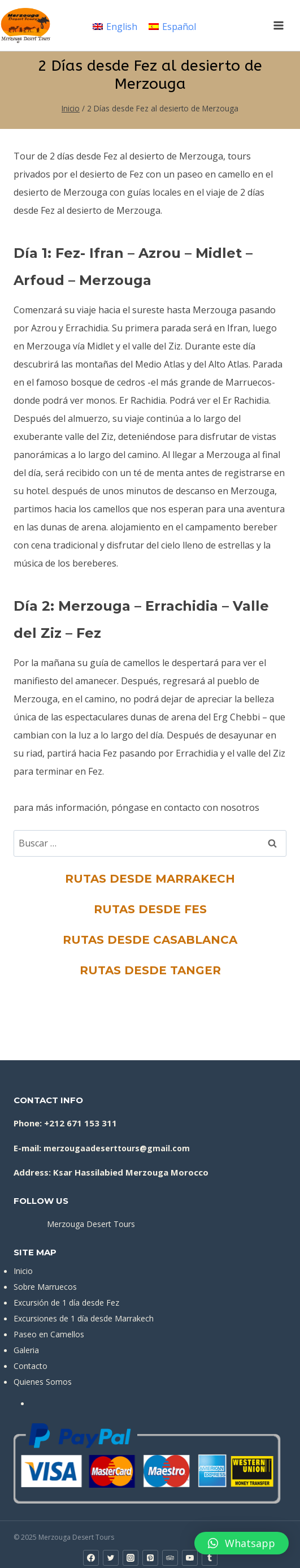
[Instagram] (130, 1558)
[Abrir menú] (278, 25)
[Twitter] (111, 1558)
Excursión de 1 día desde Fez (66, 1302)
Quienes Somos (43, 1381)
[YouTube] (190, 1558)
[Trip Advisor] (170, 1558)
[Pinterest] (150, 1558)
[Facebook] (91, 1558)
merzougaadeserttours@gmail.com (117, 1148)
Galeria (26, 1350)
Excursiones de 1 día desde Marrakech (84, 1318)
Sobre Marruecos (45, 1286)
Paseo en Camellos (49, 1334)
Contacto (30, 1365)
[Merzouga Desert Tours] (25, 25)
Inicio (23, 1270)
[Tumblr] (210, 1558)
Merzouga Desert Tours (91, 1224)
